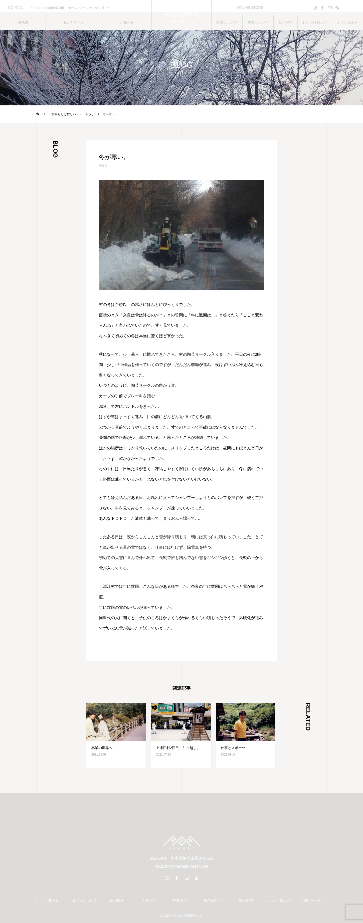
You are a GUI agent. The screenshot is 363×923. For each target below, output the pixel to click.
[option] (75, 8)
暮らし (103, 165)
